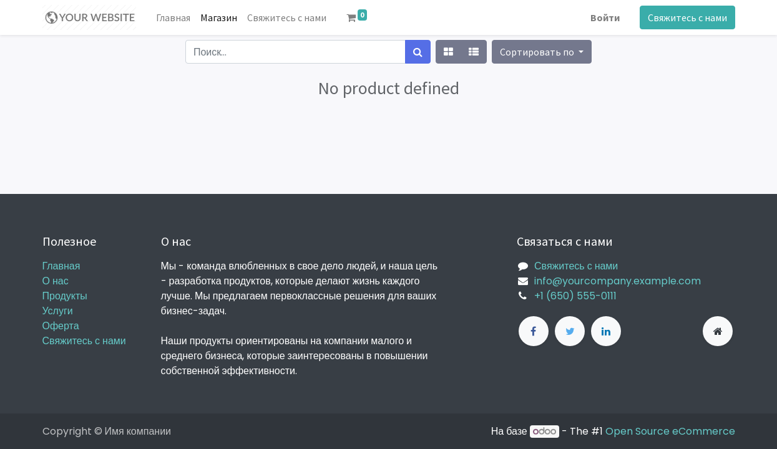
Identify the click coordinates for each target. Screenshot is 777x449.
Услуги (57, 311)
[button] (542, 52)
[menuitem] (173, 17)
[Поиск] (418, 52)
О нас (55, 281)
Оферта (60, 326)
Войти (605, 17)
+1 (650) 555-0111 (575, 296)
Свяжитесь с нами (687, 17)
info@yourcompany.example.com (617, 281)
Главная (61, 266)
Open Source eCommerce (670, 431)
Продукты (64, 296)
